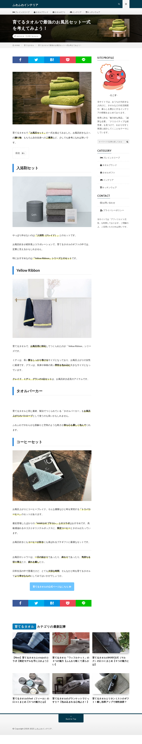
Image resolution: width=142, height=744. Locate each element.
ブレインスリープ (22, 14)
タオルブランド (43, 14)
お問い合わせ (107, 206)
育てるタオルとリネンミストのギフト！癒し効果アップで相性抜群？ (110, 707)
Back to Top (71, 728)
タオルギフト (62, 14)
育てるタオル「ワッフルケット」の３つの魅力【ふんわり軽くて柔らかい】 (70, 665)
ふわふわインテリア (43, 738)
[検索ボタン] (127, 145)
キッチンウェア (98, 14)
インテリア (80, 14)
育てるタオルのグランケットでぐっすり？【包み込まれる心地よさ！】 (70, 707)
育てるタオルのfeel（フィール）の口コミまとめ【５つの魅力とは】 (31, 707)
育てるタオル (33, 40)
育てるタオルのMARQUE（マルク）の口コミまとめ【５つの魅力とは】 (110, 665)
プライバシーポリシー (112, 214)
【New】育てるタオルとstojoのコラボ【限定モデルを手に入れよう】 (31, 665)
